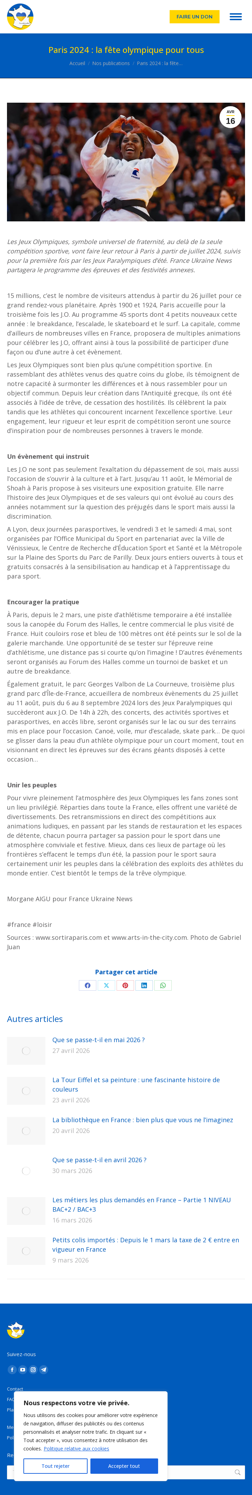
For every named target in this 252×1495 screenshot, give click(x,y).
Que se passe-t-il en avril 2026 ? (99, 1160)
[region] (91, 1436)
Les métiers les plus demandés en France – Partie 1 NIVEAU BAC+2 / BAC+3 (141, 1204)
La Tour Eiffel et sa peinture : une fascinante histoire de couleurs (136, 1084)
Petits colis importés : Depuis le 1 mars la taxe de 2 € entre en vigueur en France (145, 1244)
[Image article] (26, 1051)
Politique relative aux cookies (76, 1448)
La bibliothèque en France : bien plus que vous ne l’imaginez (142, 1120)
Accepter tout (124, 1466)
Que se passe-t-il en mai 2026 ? (98, 1040)
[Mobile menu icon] (236, 16)
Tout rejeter (55, 1466)
